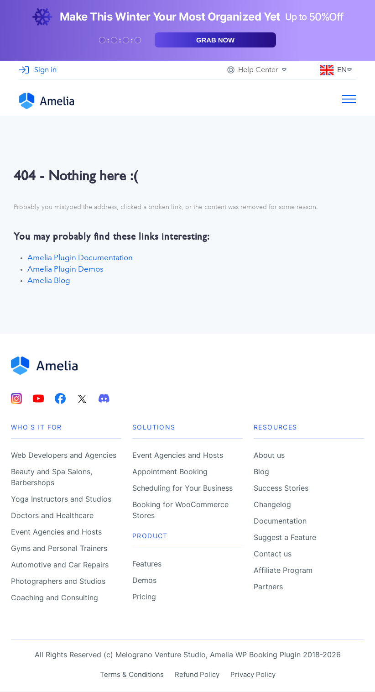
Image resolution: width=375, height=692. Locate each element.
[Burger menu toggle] (349, 100)
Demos (144, 581)
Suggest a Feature (285, 538)
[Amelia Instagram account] (16, 399)
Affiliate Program (283, 571)
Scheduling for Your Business (182, 488)
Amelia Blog (48, 280)
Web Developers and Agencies (63, 456)
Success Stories (281, 488)
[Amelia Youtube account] (38, 399)
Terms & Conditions (132, 675)
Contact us (273, 554)
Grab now (215, 40)
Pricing (144, 597)
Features (146, 564)
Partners (268, 587)
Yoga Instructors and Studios (61, 499)
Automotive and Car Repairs (60, 565)
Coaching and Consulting (54, 598)
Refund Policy (197, 675)
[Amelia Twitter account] (82, 399)
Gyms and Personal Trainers (59, 549)
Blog (261, 472)
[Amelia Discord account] (104, 399)
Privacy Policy (253, 675)
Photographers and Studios (58, 582)
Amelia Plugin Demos (65, 269)
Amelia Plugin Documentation (80, 257)
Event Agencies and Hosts (56, 532)
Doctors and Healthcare (52, 516)
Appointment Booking (170, 472)
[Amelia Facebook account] (60, 399)
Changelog (272, 505)
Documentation (280, 521)
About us (269, 456)
